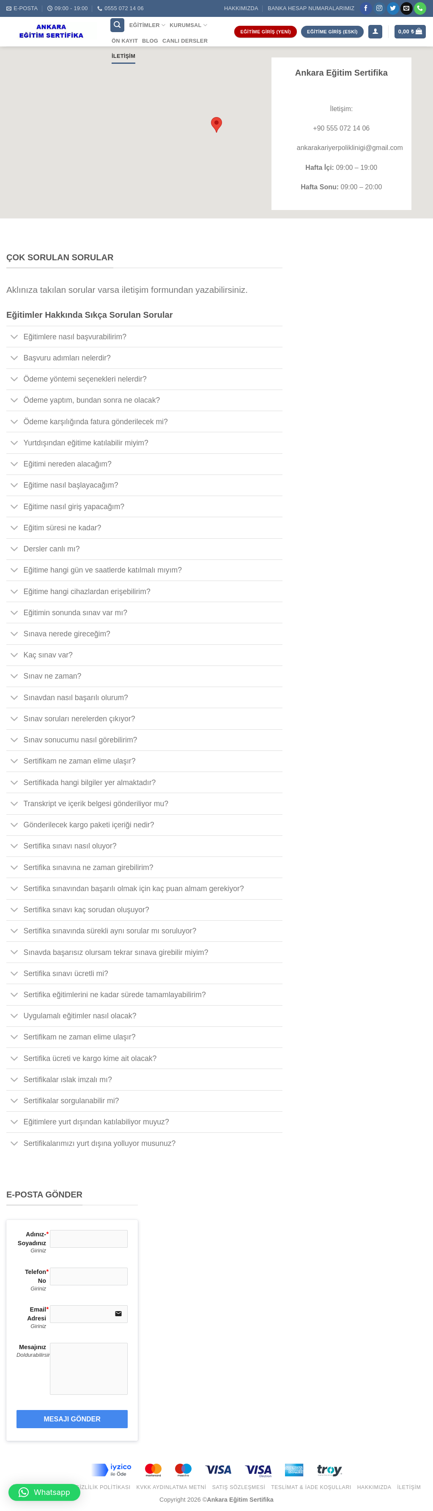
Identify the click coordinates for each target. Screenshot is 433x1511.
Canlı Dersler (185, 41)
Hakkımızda (241, 8)
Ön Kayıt (125, 41)
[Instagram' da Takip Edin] (379, 8)
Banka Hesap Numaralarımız (311, 8)
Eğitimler (147, 25)
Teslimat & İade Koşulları (311, 1487)
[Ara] (117, 25)
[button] (44, 1492)
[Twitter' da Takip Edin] (393, 8)
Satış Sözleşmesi (239, 1487)
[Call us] (420, 8)
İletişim (123, 56)
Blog (150, 41)
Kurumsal (188, 25)
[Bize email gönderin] (406, 8)
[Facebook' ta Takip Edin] (366, 8)
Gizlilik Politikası (103, 1487)
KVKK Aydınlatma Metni (171, 1487)
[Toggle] (14, 337)
